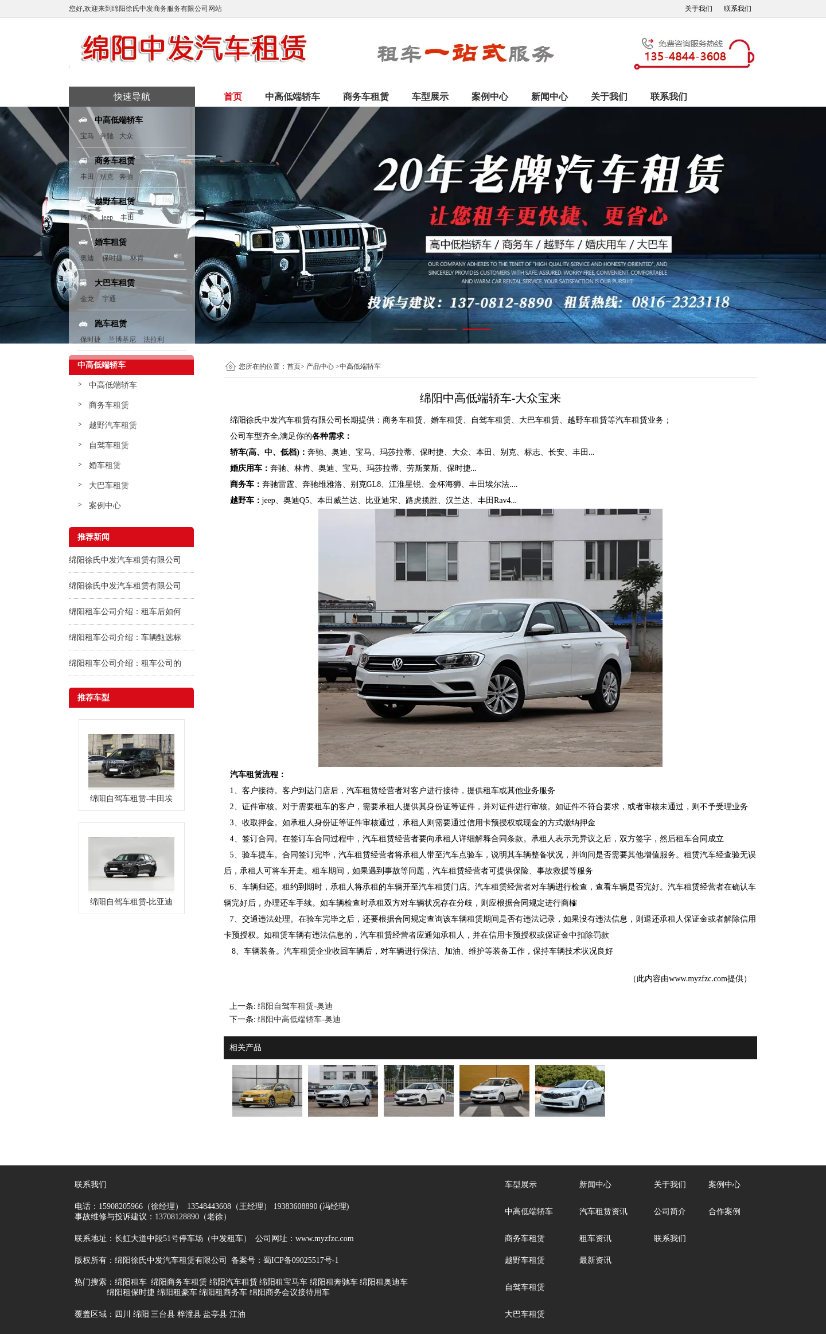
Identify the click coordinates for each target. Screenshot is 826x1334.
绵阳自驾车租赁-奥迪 (295, 1006)
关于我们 (698, 9)
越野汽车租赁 (113, 425)
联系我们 (737, 9)
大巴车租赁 (109, 485)
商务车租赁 (366, 97)
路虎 (87, 217)
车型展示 (430, 97)
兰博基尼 (123, 340)
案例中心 (490, 97)
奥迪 (87, 258)
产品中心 (320, 366)
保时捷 (112, 258)
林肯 (137, 258)
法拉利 (153, 340)
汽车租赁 (631, 420)
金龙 (87, 299)
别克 (107, 177)
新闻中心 (549, 97)
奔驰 (107, 136)
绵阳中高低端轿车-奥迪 (299, 1019)
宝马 (87, 136)
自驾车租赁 (109, 445)
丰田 (87, 177)
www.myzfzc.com (698, 978)
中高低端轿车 (292, 97)
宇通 (109, 299)
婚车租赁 (105, 465)
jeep (107, 217)
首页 (233, 97)
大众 (126, 136)
